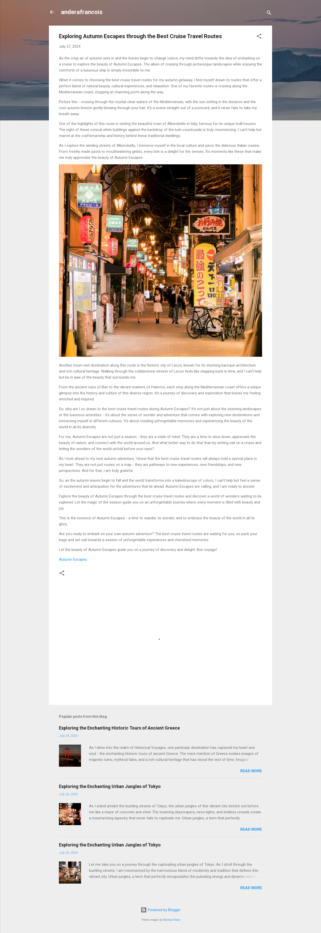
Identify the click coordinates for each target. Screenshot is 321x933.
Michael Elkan (171, 919)
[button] (259, 37)
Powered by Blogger (161, 910)
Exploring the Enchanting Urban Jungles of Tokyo (110, 786)
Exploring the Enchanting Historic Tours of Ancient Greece (119, 728)
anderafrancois (82, 12)
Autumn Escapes (73, 559)
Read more (251, 771)
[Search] (269, 13)
